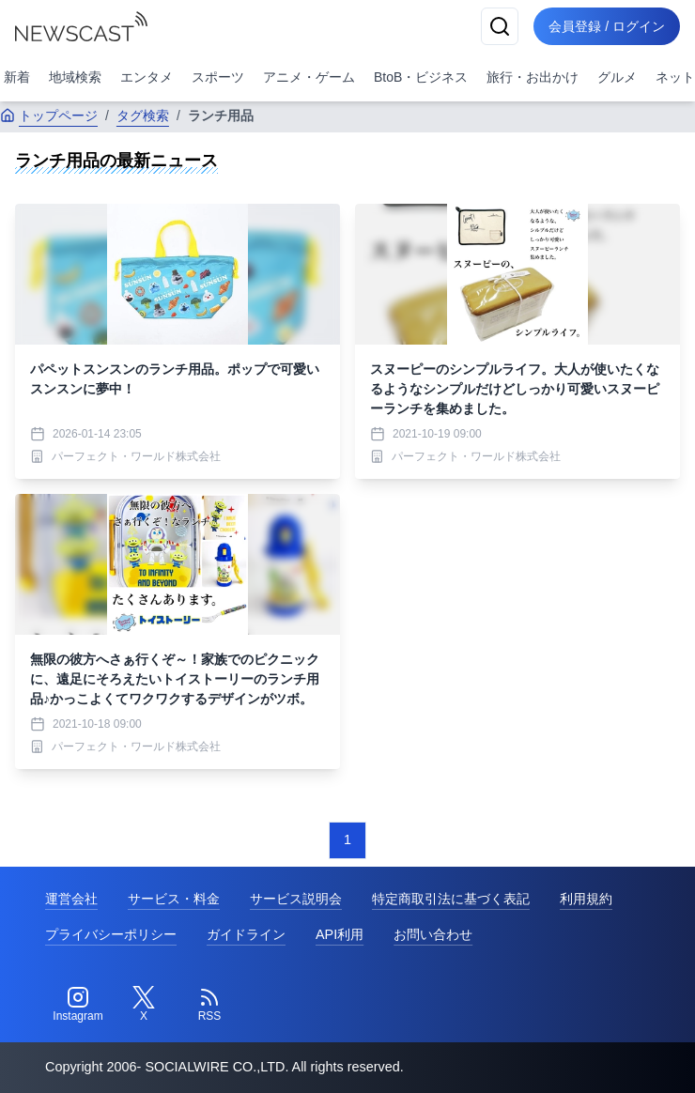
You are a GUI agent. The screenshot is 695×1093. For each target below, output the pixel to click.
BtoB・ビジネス (421, 77)
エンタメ (146, 77)
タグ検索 (142, 115)
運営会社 (71, 898)
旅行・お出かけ (532, 77)
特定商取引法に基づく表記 (451, 898)
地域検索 (75, 77)
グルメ (617, 77)
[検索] (499, 26)
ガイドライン (246, 934)
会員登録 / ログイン (606, 26)
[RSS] (209, 1004)
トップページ (49, 115)
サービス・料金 (174, 898)
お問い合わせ (433, 934)
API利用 (339, 934)
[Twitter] (144, 1004)
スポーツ (218, 77)
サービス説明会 (296, 898)
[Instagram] (78, 1004)
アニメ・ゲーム (309, 77)
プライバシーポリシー (111, 934)
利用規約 (586, 898)
